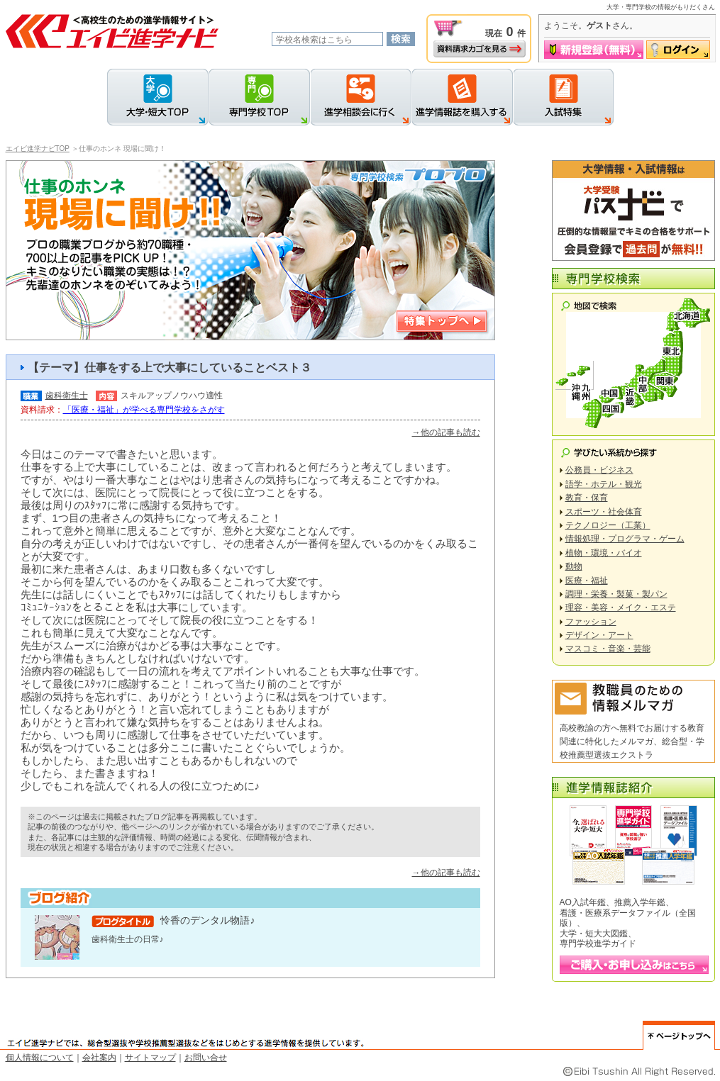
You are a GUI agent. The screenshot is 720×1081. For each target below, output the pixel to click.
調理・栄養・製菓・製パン (616, 594)
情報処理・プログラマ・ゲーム (625, 539)
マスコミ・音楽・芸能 (607, 649)
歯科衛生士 (66, 396)
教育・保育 (586, 498)
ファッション (590, 622)
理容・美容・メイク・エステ (620, 607)
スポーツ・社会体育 (603, 512)
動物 (573, 566)
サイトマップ (150, 1058)
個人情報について (40, 1058)
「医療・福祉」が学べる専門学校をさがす (144, 410)
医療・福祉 (586, 581)
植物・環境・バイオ (603, 553)
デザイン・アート (599, 635)
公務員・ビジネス (599, 470)
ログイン (678, 49)
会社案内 (99, 1058)
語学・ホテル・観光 (603, 484)
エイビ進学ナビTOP (38, 148)
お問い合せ (205, 1058)
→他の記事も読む (446, 432)
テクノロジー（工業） (607, 525)
